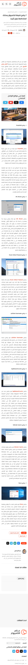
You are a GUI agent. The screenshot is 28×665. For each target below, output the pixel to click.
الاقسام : (24, 643)
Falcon (21, 504)
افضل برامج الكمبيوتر (12, 12)
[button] (18, 543)
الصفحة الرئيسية (23, 12)
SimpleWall (20, 148)
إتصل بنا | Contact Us (21, 663)
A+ (11, 33)
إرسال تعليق (21, 578)
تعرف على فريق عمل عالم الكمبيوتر (17, 660)
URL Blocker (19, 219)
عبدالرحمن (20, 30)
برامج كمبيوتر (22, 536)
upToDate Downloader (17, 337)
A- (8, 33)
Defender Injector (18, 447)
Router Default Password (16, 280)
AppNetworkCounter (17, 391)
